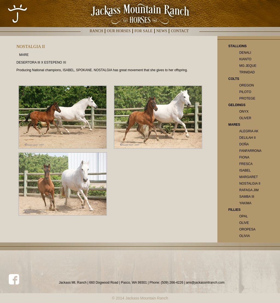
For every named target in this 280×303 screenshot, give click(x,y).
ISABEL (245, 170)
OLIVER (245, 118)
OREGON (246, 85)
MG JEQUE (247, 66)
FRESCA (246, 164)
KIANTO (245, 59)
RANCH (96, 31)
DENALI (245, 53)
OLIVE (244, 223)
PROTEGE (247, 98)
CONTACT (180, 31)
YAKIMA (245, 203)
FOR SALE (144, 31)
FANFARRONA (250, 151)
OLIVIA (244, 236)
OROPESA (247, 229)
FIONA (244, 157)
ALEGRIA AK (248, 131)
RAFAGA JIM (249, 190)
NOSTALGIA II (249, 183)
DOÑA (244, 144)
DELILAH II (247, 138)
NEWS (161, 31)
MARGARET (248, 177)
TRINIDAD (247, 72)
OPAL (243, 216)
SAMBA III (246, 197)
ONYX (244, 111)
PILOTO (245, 92)
